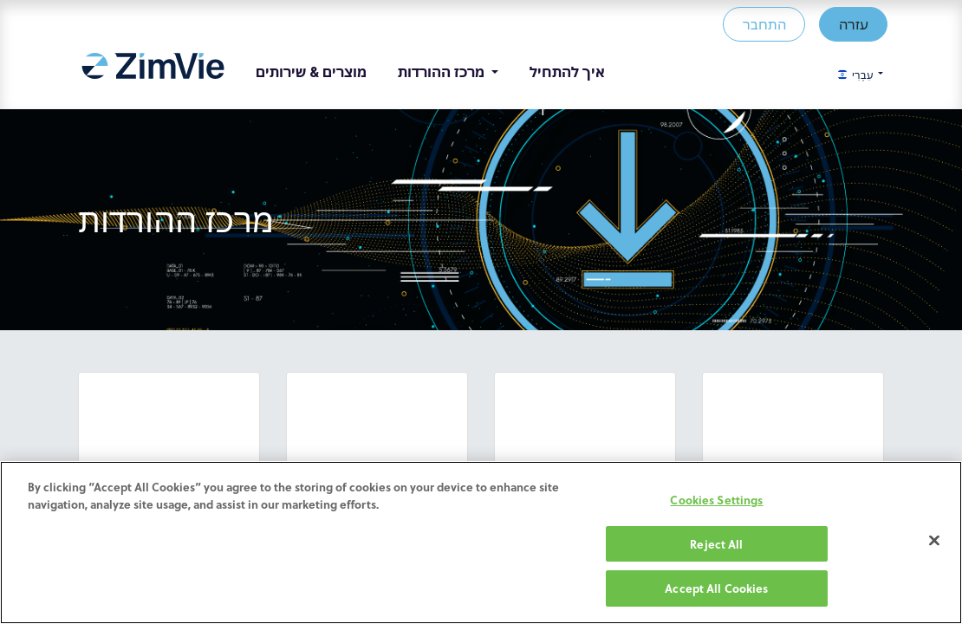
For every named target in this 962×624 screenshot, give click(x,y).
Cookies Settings (716, 499)
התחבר (760, 24)
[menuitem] (156, 72)
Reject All (716, 544)
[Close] (934, 541)
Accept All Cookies (716, 588)
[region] (481, 542)
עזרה (849, 24)
